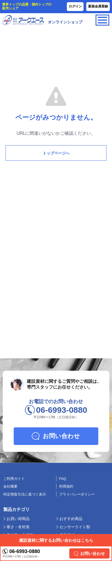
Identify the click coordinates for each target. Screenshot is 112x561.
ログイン (75, 6)
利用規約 (66, 486)
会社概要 (10, 486)
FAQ (62, 479)
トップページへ (56, 153)
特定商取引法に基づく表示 (24, 494)
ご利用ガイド (14, 479)
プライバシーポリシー (77, 494)
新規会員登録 (98, 6)
